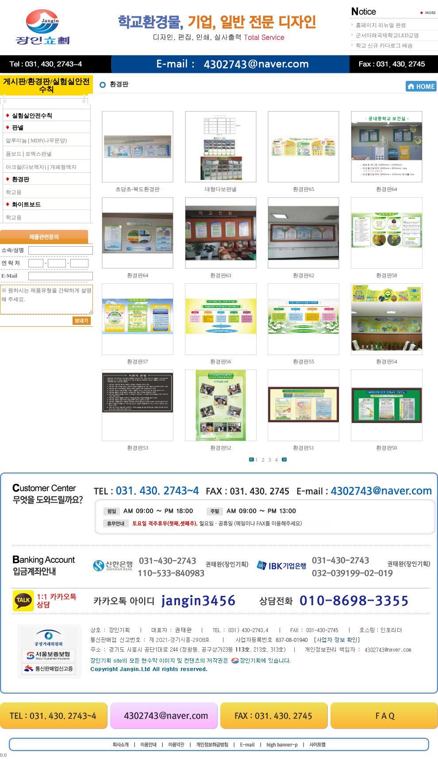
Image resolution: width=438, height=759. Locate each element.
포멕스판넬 (38, 154)
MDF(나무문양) (49, 140)
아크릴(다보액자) (26, 167)
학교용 (14, 192)
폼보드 (14, 154)
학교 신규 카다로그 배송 (384, 45)
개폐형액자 (63, 167)
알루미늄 (16, 140)
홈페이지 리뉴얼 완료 (381, 25)
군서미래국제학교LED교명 (387, 35)
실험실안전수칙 (32, 115)
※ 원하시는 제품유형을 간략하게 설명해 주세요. (46, 299)
